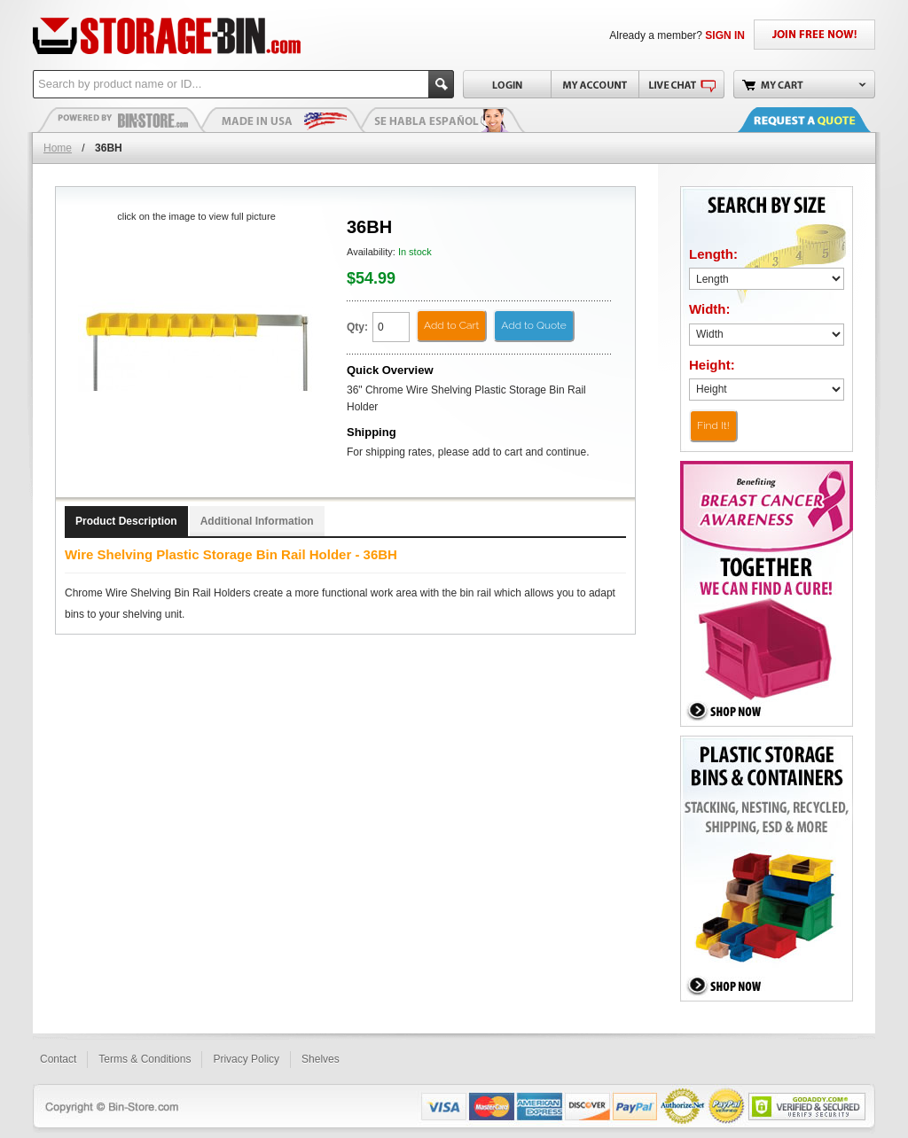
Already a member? (677, 35)
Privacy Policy (246, 1059)
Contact (58, 1059)
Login (507, 84)
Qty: (357, 327)
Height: (712, 364)
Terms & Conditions (144, 1059)
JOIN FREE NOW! (814, 34)
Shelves (320, 1059)
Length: (713, 253)
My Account (594, 84)
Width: (710, 308)
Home (57, 148)
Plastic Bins (121, 119)
